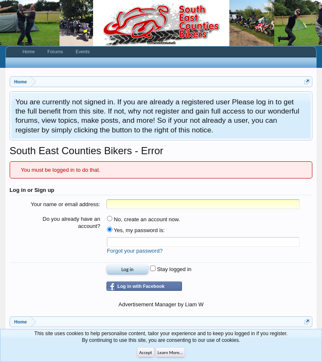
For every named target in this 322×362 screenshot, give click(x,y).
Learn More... (170, 352)
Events (82, 51)
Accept (145, 352)
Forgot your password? (135, 251)
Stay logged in (171, 269)
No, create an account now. (143, 219)
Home (29, 51)
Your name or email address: (65, 204)
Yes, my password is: (136, 230)
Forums (55, 51)
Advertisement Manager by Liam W (160, 304)
